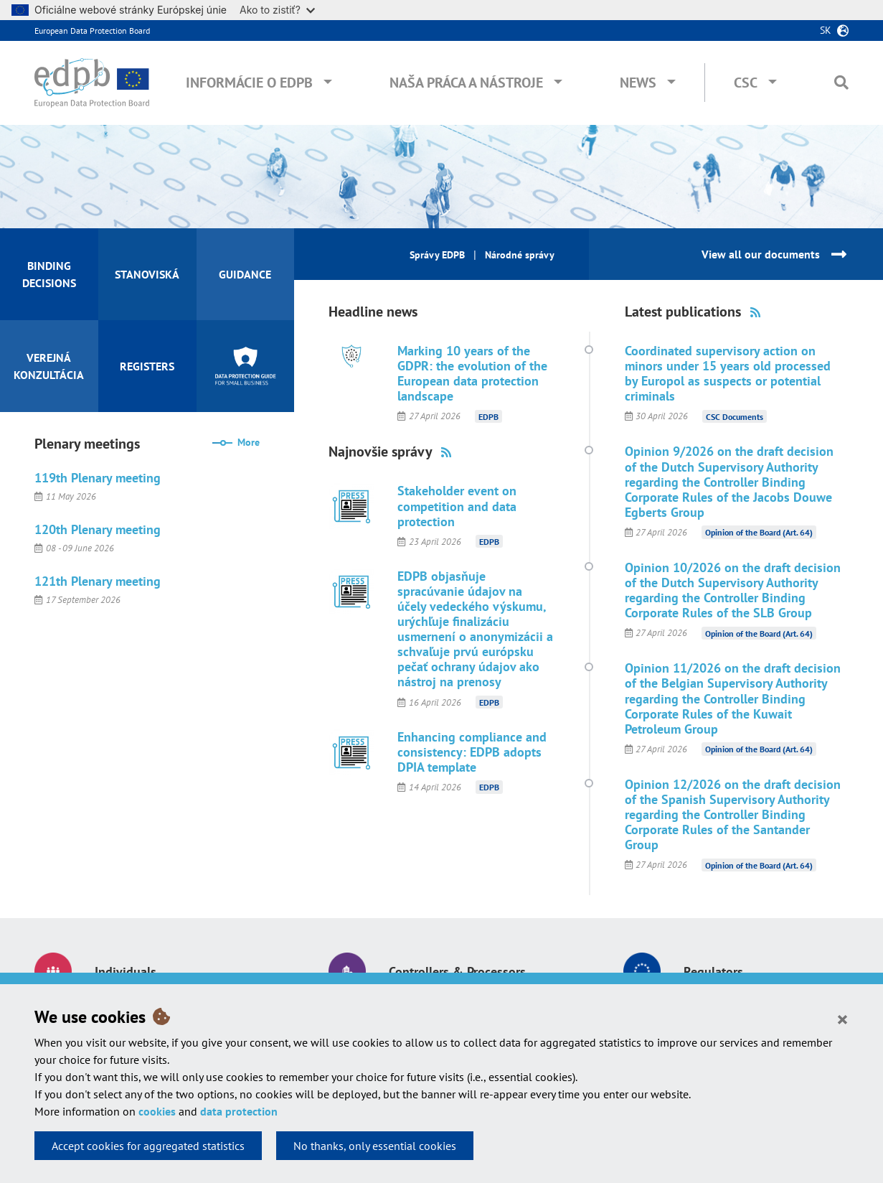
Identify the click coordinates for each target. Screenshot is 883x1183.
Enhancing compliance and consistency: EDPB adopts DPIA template (472, 752)
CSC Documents (734, 416)
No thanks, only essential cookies (374, 1145)
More (248, 442)
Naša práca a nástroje (466, 82)
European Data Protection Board (92, 30)
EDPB (488, 416)
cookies (157, 1111)
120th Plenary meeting (97, 529)
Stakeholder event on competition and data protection (456, 505)
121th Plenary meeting (97, 581)
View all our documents (761, 254)
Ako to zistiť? (277, 10)
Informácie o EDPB (249, 82)
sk (825, 30)
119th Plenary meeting (97, 477)
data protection (239, 1111)
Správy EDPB (437, 254)
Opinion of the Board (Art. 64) (759, 532)
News (638, 82)
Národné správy (519, 254)
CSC (745, 82)
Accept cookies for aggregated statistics (148, 1145)
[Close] (842, 1018)
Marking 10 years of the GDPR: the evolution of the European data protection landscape (472, 373)
